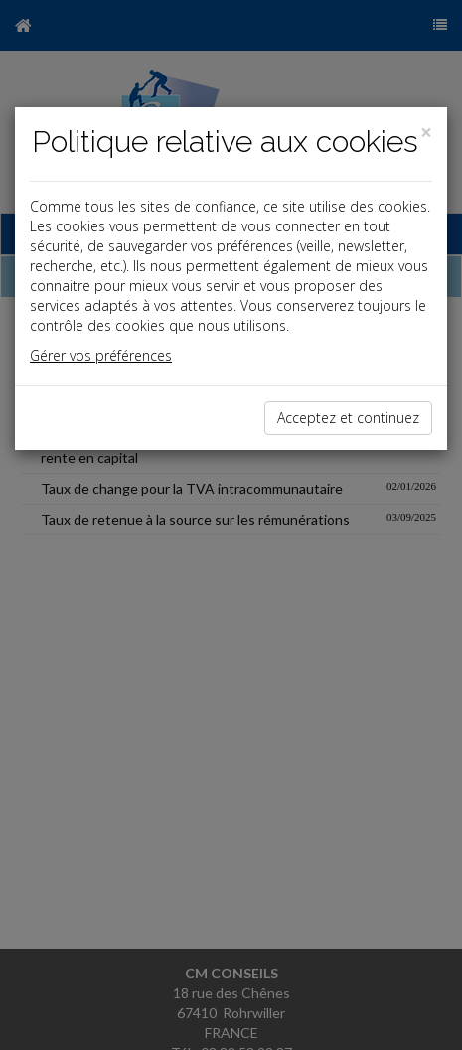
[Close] (426, 132)
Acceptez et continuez (348, 417)
